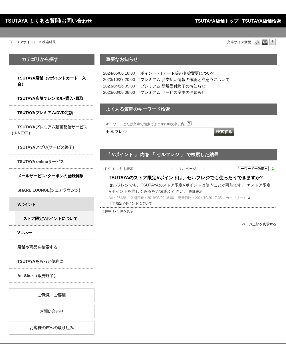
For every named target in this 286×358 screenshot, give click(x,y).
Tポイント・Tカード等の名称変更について (176, 73)
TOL (12, 42)
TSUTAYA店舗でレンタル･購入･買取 (50, 98)
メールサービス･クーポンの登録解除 (50, 176)
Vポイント (29, 42)
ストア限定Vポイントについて (50, 218)
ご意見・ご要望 (52, 295)
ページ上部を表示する (259, 224)
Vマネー (24, 232)
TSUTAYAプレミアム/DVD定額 (45, 112)
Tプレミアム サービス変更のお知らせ (172, 92)
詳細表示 (195, 191)
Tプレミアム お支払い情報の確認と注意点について (183, 79)
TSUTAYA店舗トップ (216, 21)
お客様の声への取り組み (52, 327)
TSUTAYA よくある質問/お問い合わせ (48, 21)
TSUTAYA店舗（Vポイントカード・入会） (51, 81)
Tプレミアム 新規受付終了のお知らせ (172, 86)
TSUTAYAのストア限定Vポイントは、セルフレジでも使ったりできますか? (186, 177)
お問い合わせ (52, 311)
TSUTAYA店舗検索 (261, 21)
